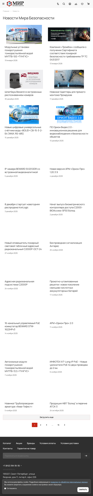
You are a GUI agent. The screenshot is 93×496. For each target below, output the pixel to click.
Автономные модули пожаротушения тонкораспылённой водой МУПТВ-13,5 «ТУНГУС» (19, 366)
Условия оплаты (48, 443)
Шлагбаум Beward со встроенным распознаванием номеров (23, 93)
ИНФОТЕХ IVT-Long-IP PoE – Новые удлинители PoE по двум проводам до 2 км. (69, 365)
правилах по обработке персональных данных (69, 482)
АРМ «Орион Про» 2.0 (61, 323)
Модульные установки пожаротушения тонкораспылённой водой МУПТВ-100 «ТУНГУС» (19, 51)
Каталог (7, 443)
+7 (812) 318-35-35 (11, 466)
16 (58, 425)
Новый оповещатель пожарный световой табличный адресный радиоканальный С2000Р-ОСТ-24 (23, 246)
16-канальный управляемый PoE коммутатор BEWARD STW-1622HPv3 (22, 326)
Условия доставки (70, 443)
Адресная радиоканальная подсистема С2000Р (19, 283)
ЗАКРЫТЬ (83, 490)
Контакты (7, 448)
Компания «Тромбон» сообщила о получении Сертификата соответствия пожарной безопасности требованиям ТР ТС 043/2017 (68, 53)
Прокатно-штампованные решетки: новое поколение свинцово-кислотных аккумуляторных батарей (64, 286)
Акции (19, 443)
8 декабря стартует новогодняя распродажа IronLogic (22, 206)
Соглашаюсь (10, 488)
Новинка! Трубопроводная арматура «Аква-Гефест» (19, 405)
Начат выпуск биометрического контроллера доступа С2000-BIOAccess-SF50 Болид (67, 207)
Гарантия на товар (26, 448)
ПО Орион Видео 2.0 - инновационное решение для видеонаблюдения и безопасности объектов (69, 132)
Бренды (31, 443)
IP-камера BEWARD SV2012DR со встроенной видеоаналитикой (22, 170)
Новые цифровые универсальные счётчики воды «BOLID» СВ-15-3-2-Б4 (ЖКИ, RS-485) (23, 130)
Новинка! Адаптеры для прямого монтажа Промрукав (67, 93)
